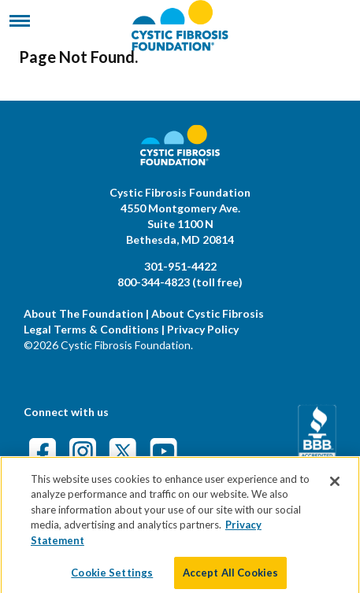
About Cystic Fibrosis (207, 313)
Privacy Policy (203, 329)
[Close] (334, 488)
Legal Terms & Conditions (91, 329)
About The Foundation (83, 313)
